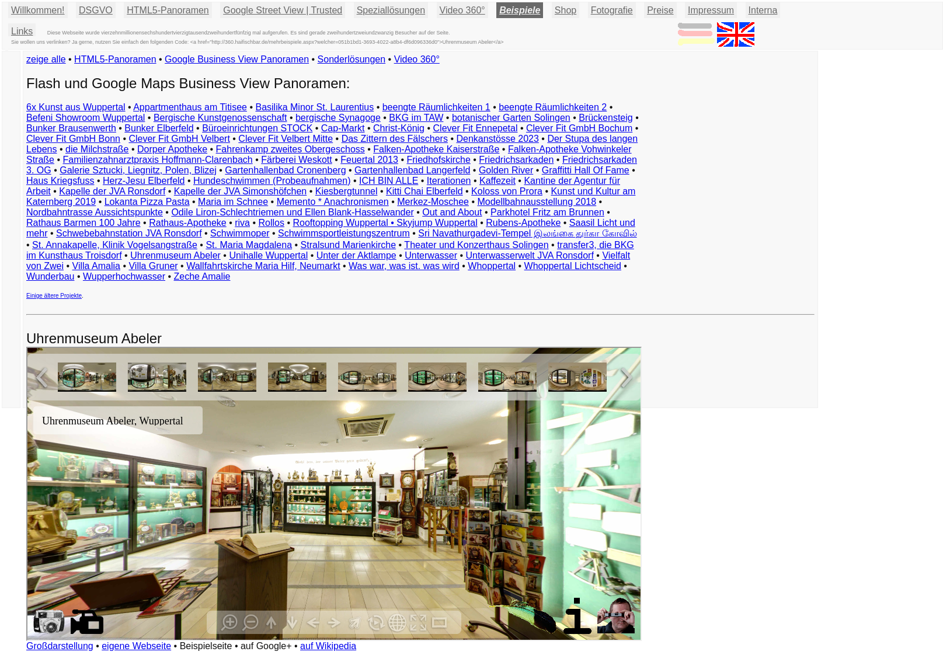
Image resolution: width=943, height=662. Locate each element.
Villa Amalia (96, 266)
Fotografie (612, 10)
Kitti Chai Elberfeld (424, 191)
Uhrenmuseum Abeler (175, 255)
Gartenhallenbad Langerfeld (412, 170)
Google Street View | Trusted (282, 10)
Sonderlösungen (352, 59)
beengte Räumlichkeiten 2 (553, 107)
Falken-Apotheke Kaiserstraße (436, 149)
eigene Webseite (136, 646)
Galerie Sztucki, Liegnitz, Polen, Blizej (138, 170)
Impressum (711, 10)
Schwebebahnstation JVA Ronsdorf (129, 233)
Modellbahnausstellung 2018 (536, 202)
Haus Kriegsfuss (60, 181)
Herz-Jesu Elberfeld (144, 181)
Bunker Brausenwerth (71, 128)
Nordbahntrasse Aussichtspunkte (94, 212)
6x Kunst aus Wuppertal (76, 107)
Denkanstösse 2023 (497, 139)
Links (22, 31)
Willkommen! (38, 10)
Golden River (506, 170)
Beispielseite (206, 646)
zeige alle (46, 59)
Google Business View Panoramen (237, 59)
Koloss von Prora (506, 191)
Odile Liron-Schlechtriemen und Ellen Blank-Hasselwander (292, 212)
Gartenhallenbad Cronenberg (285, 170)
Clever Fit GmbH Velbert (178, 139)
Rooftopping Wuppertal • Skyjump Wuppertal (385, 223)
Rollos (271, 223)
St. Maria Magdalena (249, 245)
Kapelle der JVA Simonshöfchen (240, 191)
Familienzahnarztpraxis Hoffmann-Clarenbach (158, 160)
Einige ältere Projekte (54, 295)
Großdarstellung (59, 646)
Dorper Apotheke (172, 149)
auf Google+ (266, 646)
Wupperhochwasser (124, 276)
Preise (660, 10)
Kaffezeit (497, 181)
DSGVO (96, 10)
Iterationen (449, 181)
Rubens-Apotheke (523, 223)
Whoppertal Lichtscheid (572, 266)
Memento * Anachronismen (333, 202)
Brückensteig (606, 118)
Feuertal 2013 (369, 160)
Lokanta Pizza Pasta (147, 202)
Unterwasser (431, 255)
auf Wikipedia (328, 646)
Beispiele (519, 10)
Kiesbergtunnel (346, 191)
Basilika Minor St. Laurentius (314, 107)
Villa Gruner (153, 266)
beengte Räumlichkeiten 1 (436, 107)
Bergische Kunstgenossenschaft (220, 118)
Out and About (452, 212)
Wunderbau (50, 276)
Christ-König (398, 128)
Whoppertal (492, 266)
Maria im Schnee (233, 202)
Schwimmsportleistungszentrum (344, 233)
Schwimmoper (239, 233)
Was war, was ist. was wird (404, 266)
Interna (763, 10)
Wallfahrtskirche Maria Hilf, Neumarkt (263, 266)
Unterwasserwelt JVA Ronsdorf (530, 255)
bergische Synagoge (338, 118)
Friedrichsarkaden (516, 160)
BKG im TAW (416, 118)
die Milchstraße (96, 149)
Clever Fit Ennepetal (475, 128)
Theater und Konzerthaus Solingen (476, 245)
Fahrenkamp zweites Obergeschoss (290, 149)
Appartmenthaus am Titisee (190, 107)
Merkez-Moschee (433, 202)
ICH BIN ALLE (388, 181)
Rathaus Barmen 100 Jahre (83, 223)
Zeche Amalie (202, 276)
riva (242, 223)
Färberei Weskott (296, 160)
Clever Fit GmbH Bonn (73, 139)
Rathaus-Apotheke (188, 223)
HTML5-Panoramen (168, 10)
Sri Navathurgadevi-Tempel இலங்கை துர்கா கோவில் (527, 233)
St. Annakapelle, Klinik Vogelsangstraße (114, 245)
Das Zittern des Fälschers (395, 139)
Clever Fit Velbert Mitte (285, 139)
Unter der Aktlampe (356, 255)
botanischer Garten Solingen (511, 118)
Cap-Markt (343, 128)
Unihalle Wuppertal (268, 255)
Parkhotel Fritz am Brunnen (547, 212)
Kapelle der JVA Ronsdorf (112, 191)
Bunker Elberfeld (158, 128)
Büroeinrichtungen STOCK (257, 128)
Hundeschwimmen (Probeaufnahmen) (271, 181)
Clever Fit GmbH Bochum (579, 128)
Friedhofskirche (438, 160)
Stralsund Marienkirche (348, 245)
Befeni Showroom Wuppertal (85, 118)
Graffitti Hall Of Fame (585, 170)
